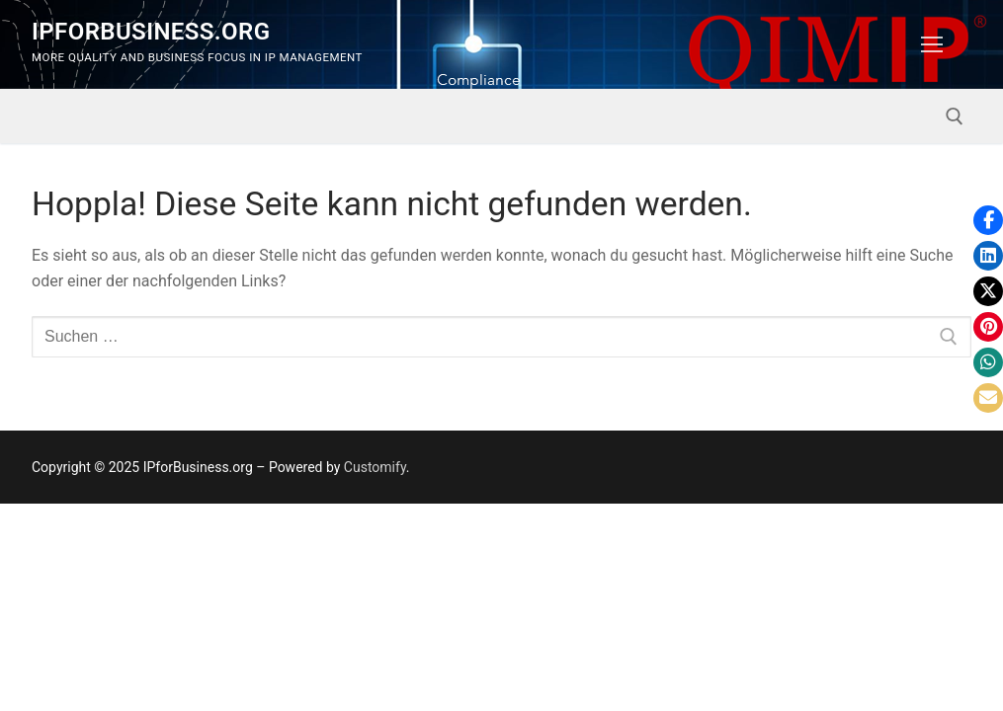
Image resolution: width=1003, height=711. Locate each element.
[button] (988, 220)
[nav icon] (931, 44)
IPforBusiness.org (151, 31)
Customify (375, 467)
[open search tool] (954, 116)
